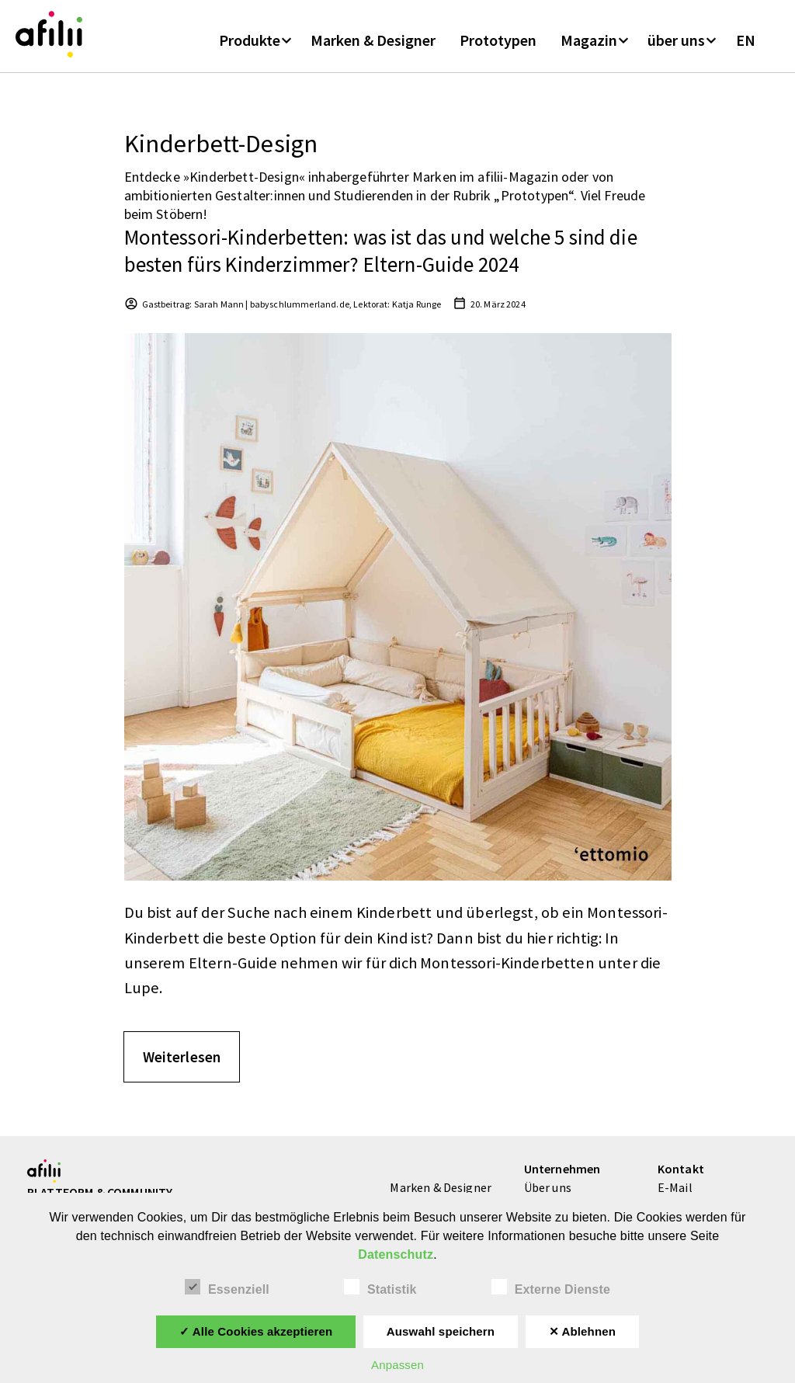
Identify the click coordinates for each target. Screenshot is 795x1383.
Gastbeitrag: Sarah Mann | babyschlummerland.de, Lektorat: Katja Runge (292, 312)
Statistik (380, 1287)
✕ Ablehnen (582, 1331)
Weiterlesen (182, 1064)
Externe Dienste (550, 1287)
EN (745, 46)
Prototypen (498, 46)
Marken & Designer (373, 46)
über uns (676, 46)
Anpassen (397, 1364)
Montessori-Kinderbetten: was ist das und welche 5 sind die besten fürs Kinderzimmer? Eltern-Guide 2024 (380, 258)
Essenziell (227, 1287)
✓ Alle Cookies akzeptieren (256, 1331)
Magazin (589, 46)
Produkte (249, 46)
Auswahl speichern (441, 1331)
